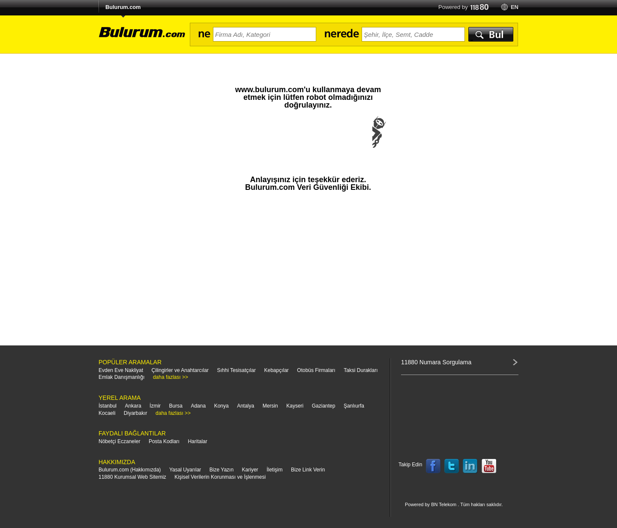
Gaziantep (323, 406)
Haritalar (197, 441)
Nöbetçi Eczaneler (119, 441)
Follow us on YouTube (489, 466)
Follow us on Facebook (433, 466)
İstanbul (108, 406)
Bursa (176, 406)
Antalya (245, 406)
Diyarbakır (135, 413)
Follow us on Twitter (451, 466)
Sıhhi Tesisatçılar (236, 370)
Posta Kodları (164, 441)
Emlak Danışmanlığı (121, 377)
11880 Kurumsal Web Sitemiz (132, 477)
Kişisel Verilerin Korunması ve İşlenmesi (220, 477)
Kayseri (294, 406)
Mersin (270, 406)
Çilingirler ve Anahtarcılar (180, 370)
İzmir (155, 406)
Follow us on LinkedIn (470, 466)
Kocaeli (107, 413)
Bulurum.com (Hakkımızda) (130, 470)
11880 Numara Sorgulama (436, 362)
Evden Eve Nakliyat (121, 370)
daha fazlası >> (170, 377)
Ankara (133, 406)
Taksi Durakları (360, 370)
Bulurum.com (123, 7)
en (514, 7)
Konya (221, 406)
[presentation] (308, 140)
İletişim (274, 470)
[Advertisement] (308, 273)
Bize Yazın (222, 470)
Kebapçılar (276, 370)
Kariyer (250, 470)
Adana (198, 406)
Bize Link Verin (308, 470)
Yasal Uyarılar (185, 470)
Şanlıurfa (354, 406)
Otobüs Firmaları (316, 370)
